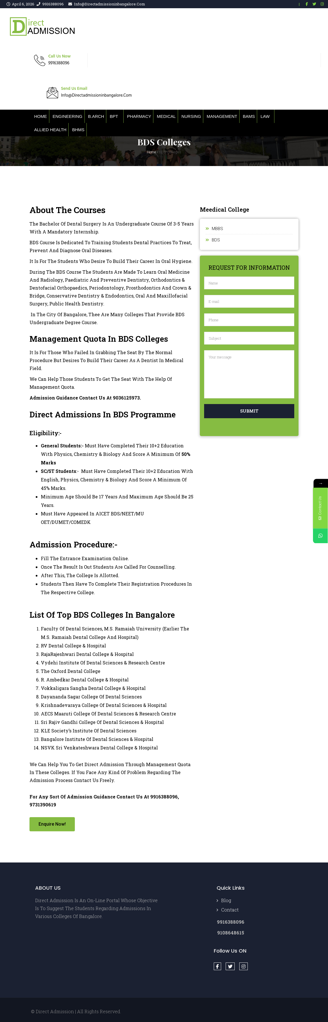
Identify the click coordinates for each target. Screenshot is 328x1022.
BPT (114, 116)
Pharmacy (139, 116)
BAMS (249, 116)
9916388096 (53, 4)
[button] (52, 824)
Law (265, 116)
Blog (226, 900)
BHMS (78, 129)
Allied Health (50, 129)
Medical (166, 116)
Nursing (191, 116)
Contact (230, 910)
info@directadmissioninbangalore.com (109, 4)
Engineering (67, 116)
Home (40, 116)
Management (222, 116)
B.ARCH (96, 116)
